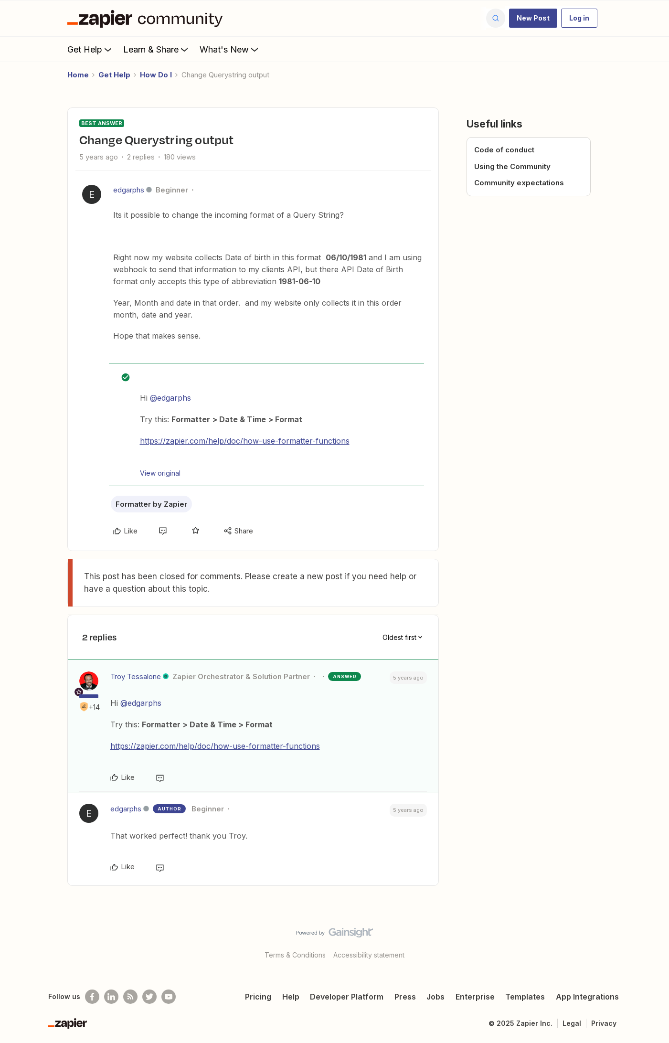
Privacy (603, 1023)
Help (290, 996)
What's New (230, 49)
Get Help (90, 49)
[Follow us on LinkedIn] (111, 997)
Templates (525, 996)
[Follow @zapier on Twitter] (149, 997)
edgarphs (128, 189)
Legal (572, 1023)
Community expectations (519, 182)
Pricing (258, 996)
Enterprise (475, 996)
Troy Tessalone (135, 676)
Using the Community (512, 166)
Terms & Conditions (295, 955)
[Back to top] (649, 940)
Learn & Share (156, 49)
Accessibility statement (368, 955)
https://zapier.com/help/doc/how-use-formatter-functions (245, 441)
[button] (533, 18)
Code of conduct (504, 149)
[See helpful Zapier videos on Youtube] (168, 997)
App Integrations (587, 996)
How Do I (156, 74)
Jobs (435, 996)
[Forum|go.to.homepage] (147, 18)
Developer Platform (346, 996)
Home (78, 74)
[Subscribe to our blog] (130, 997)
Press (405, 996)
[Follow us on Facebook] (92, 997)
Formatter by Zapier (151, 504)
